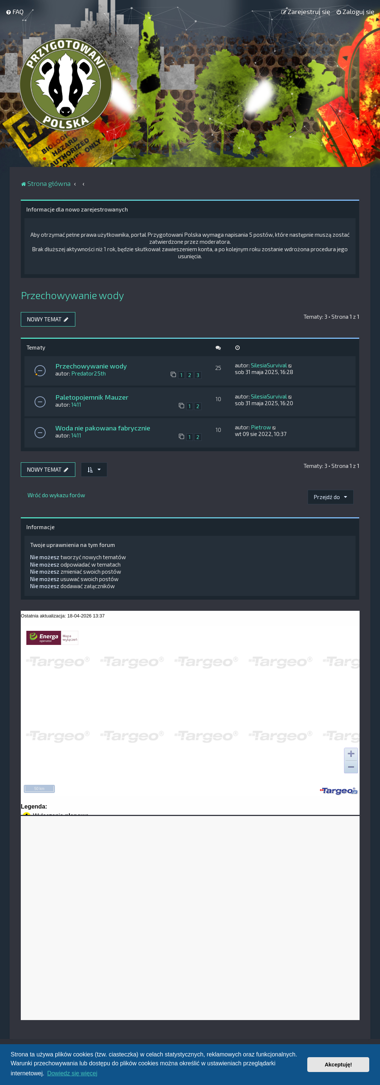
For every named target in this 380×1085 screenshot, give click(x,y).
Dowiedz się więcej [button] (72, 1073)
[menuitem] (15, 11)
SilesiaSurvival (269, 365)
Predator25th (88, 373)
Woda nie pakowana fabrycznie (102, 428)
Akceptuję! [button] (338, 1065)
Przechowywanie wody (72, 295)
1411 (76, 404)
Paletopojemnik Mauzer (91, 397)
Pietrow (261, 427)
